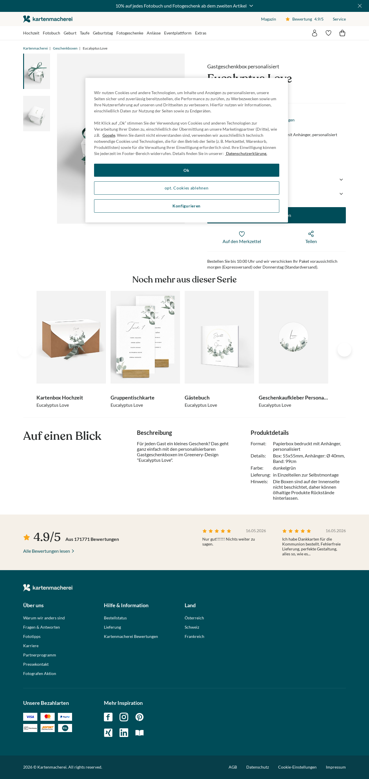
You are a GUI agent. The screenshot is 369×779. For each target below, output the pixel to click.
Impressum (336, 767)
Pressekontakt (36, 664)
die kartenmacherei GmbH (47, 19)
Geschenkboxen (65, 48)
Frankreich (194, 636)
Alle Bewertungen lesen (46, 551)
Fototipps (32, 636)
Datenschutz (257, 767)
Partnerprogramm (39, 655)
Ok (186, 170)
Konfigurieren (186, 205)
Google (108, 135)
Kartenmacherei (35, 48)
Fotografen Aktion (39, 673)
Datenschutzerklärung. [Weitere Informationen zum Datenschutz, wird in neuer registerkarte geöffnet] (246, 153)
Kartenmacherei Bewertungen (131, 636)
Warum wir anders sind (44, 618)
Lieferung (112, 627)
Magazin (268, 19)
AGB (233, 767)
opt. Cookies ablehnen (187, 187)
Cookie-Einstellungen (297, 767)
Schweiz (192, 627)
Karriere (30, 645)
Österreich (194, 618)
